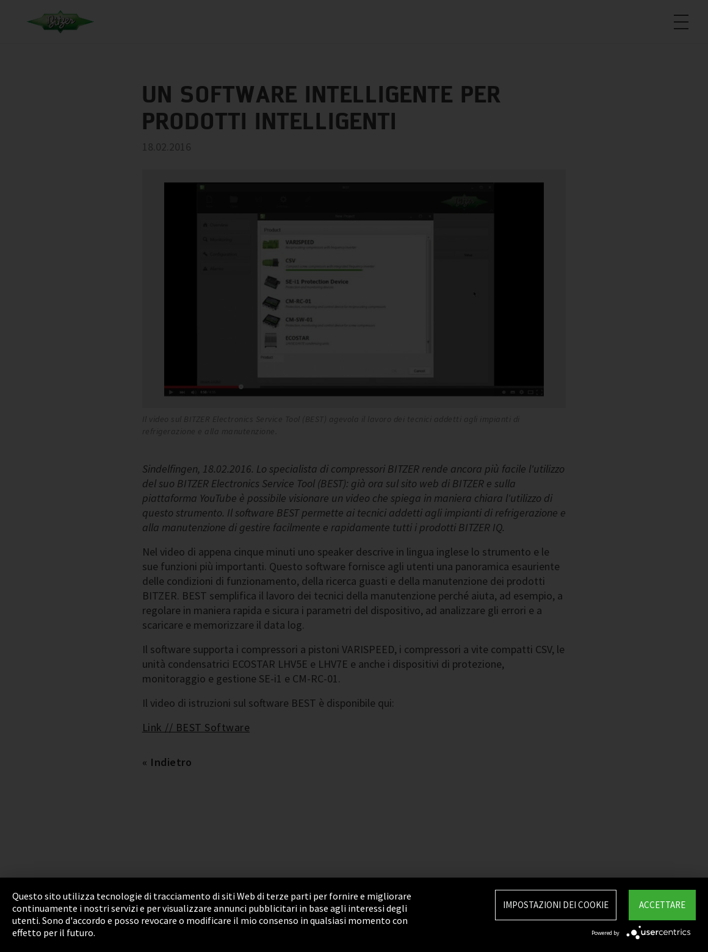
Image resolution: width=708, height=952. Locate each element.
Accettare (662, 905)
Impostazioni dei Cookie (556, 905)
